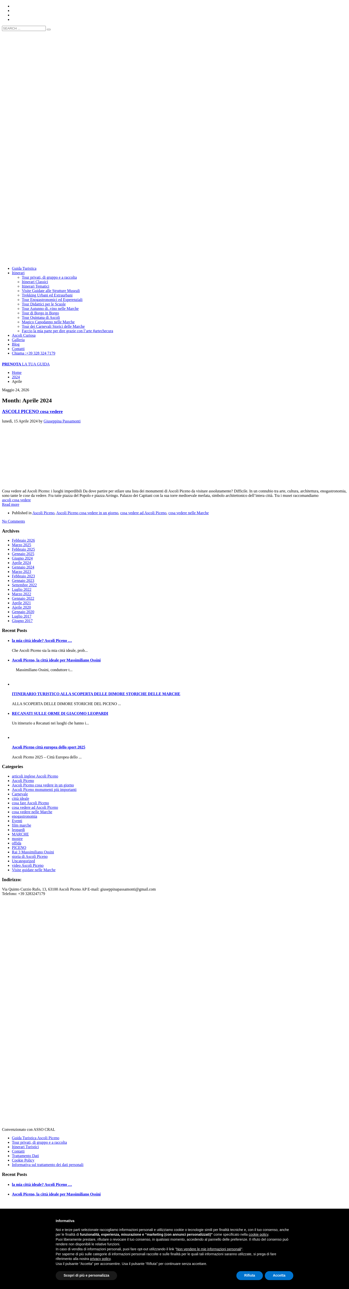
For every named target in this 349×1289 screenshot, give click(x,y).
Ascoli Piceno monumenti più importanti (44, 789)
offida (16, 843)
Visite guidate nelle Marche (33, 870)
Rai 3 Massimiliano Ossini (33, 852)
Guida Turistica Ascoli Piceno (35, 1138)
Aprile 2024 (21, 563)
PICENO (19, 847)
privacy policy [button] (100, 1259)
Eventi (17, 821)
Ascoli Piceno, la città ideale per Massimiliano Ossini (56, 660)
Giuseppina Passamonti (62, 421)
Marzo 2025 (21, 545)
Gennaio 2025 (23, 554)
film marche (21, 825)
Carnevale (20, 794)
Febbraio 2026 (23, 540)
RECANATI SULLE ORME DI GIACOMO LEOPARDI (60, 713)
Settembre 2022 (24, 585)
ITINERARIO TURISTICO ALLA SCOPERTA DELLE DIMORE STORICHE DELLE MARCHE (96, 694)
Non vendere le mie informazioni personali (208, 1249)
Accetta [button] (279, 1275)
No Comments (13, 521)
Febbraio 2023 (23, 576)
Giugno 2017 (22, 621)
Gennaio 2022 (23, 598)
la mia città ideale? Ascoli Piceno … (42, 640)
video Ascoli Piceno (28, 865)
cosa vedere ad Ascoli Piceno (143, 513)
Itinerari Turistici (25, 1147)
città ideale (20, 798)
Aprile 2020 (21, 607)
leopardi (18, 830)
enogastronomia (24, 816)
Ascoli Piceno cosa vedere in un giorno (87, 513)
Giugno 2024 (22, 558)
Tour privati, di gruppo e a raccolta (39, 1142)
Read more (10, 504)
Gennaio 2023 (23, 580)
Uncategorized (23, 861)
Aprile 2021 (21, 603)
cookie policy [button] (258, 1234)
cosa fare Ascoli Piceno (30, 803)
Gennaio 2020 (23, 612)
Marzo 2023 (21, 572)
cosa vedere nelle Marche (188, 513)
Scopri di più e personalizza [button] (86, 1275)
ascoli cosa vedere (16, 500)
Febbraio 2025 (23, 549)
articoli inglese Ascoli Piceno (35, 776)
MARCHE (20, 834)
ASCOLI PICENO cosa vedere (32, 411)
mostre (17, 839)
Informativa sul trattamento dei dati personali (47, 1165)
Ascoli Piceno (43, 513)
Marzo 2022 (21, 594)
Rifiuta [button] (249, 1275)
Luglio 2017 (21, 616)
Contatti (18, 1151)
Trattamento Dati (25, 1156)
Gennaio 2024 (23, 567)
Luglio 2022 (21, 589)
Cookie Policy (23, 1160)
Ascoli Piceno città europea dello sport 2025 (48, 747)
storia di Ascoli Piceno (30, 856)
